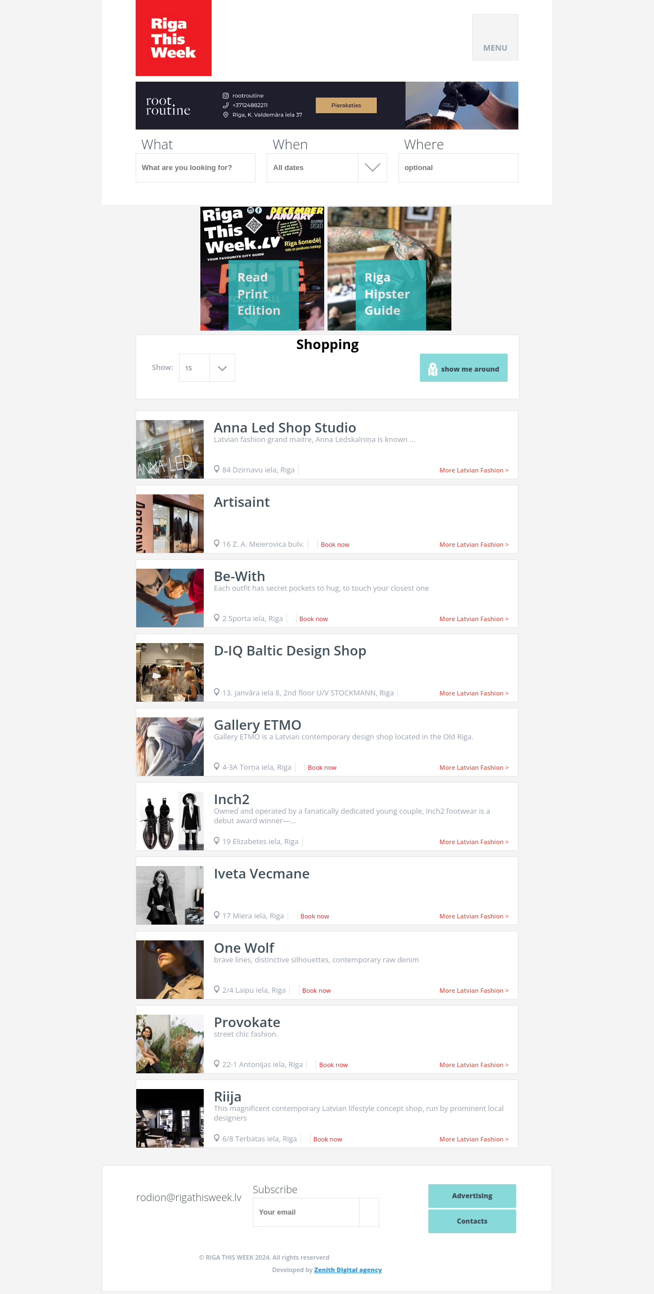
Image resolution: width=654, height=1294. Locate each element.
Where (424, 144)
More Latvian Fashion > (474, 470)
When (290, 144)
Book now (335, 544)
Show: (162, 367)
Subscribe (275, 1189)
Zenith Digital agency (348, 1269)
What (157, 144)
